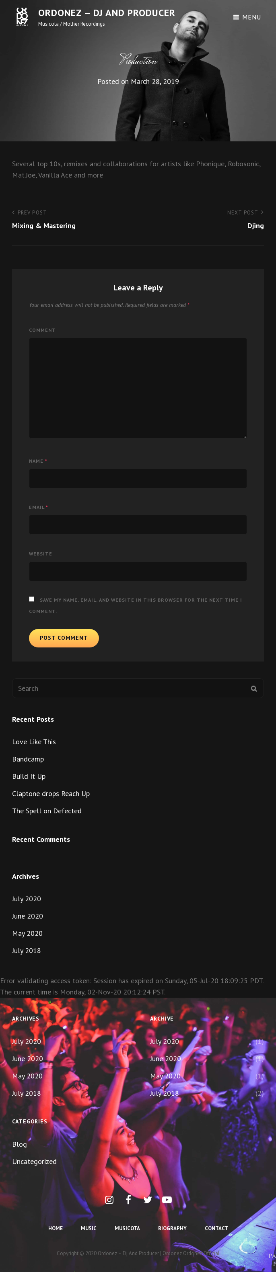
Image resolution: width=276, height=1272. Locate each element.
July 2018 (26, 950)
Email (38, 507)
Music (89, 1228)
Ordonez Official (201, 1253)
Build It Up (28, 776)
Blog (19, 1144)
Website (40, 554)
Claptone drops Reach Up (51, 793)
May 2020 (27, 933)
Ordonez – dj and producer (106, 12)
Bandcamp (28, 759)
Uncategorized (34, 1161)
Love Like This (34, 741)
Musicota (127, 1228)
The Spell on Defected (47, 810)
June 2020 (27, 916)
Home (55, 1228)
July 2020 (26, 898)
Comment (42, 330)
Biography (172, 1228)
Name (38, 461)
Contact (216, 1228)
